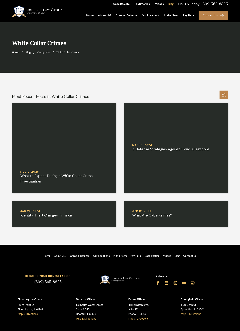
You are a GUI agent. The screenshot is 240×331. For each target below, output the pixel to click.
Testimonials (142, 4)
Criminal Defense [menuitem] (126, 15)
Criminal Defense (80, 256)
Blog (171, 4)
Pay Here (135, 256)
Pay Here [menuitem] (188, 15)
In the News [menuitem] (171, 15)
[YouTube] (184, 283)
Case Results (121, 4)
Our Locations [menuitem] (151, 15)
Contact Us (190, 256)
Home (47, 256)
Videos (159, 4)
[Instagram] (175, 283)
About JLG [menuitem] (104, 15)
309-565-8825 (215, 4)
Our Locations (101, 256)
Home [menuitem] (90, 15)
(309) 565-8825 (48, 282)
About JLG (60, 256)
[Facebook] (158, 283)
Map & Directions (28, 314)
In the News (120, 256)
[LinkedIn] (166, 283)
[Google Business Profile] (193, 283)
